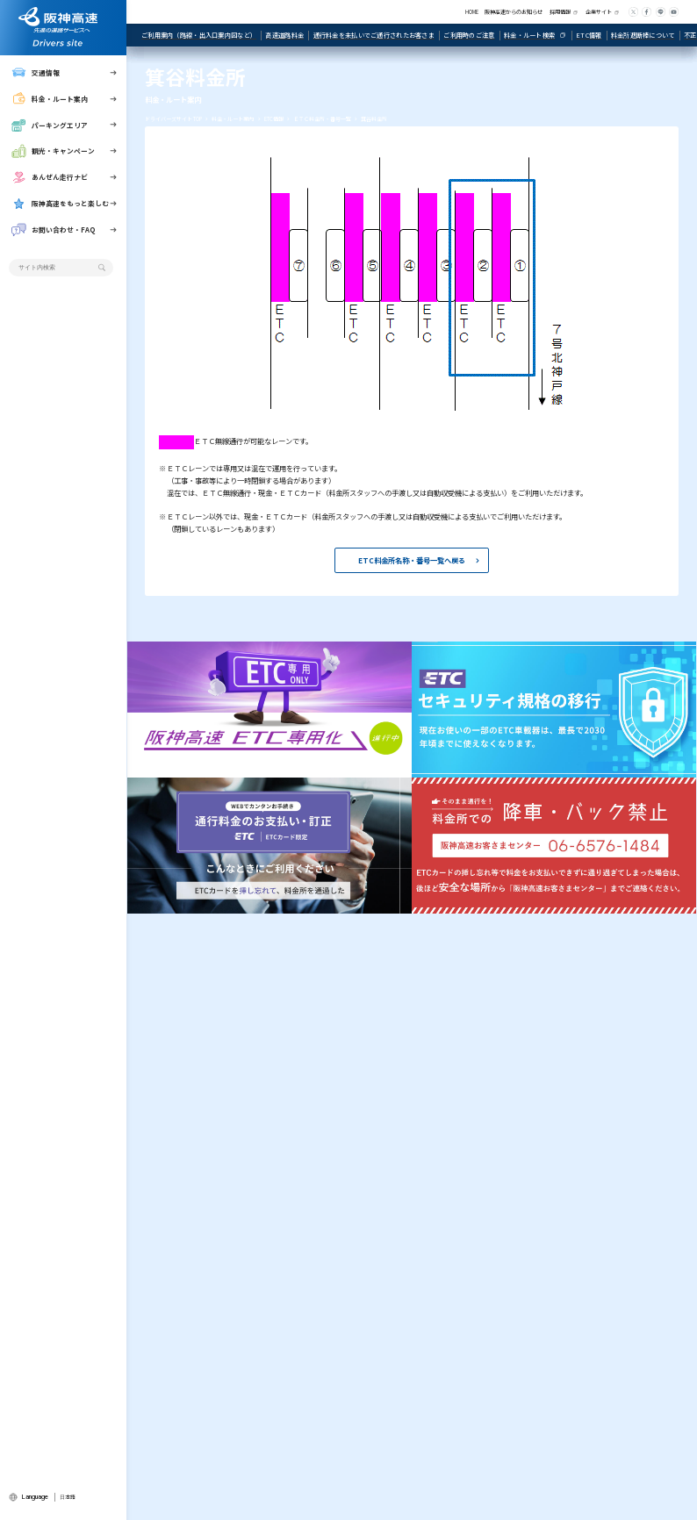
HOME (471, 12)
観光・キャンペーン (53, 151)
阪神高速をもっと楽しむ (60, 204)
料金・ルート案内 (49, 99)
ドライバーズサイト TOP (173, 119)
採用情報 (560, 12)
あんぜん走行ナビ (49, 177)
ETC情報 (274, 119)
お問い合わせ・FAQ (53, 230)
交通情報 (35, 73)
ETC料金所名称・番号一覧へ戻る (411, 560)
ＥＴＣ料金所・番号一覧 (322, 119)
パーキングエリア (49, 125)
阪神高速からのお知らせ (514, 12)
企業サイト (599, 12)
